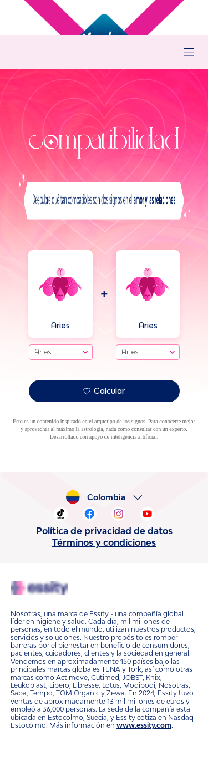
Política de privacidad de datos (103, 530)
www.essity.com (32, 709)
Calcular (104, 391)
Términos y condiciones (104, 542)
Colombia (109, 497)
